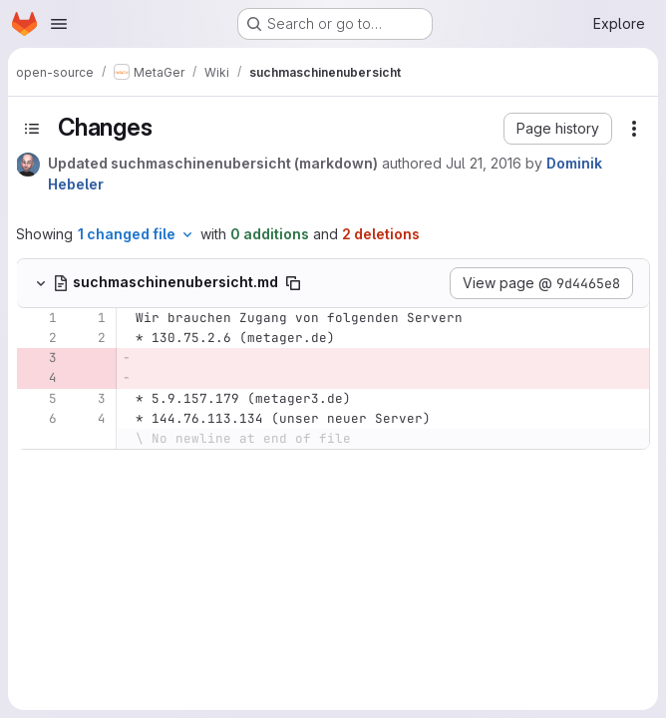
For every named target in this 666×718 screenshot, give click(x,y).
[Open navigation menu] (59, 24)
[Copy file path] (293, 283)
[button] (557, 129)
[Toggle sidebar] (32, 129)
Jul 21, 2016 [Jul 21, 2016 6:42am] (483, 163)
